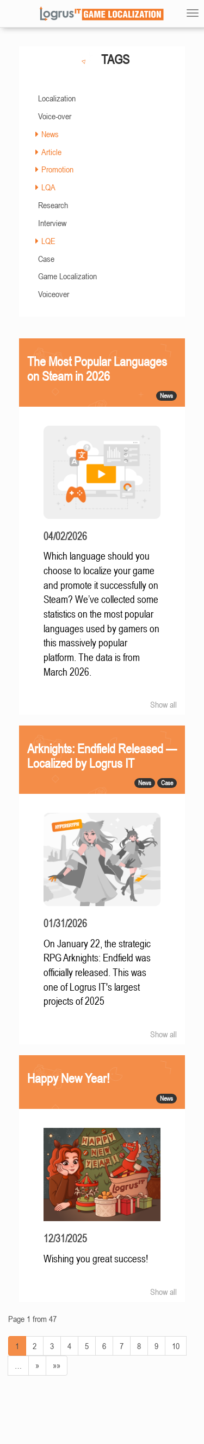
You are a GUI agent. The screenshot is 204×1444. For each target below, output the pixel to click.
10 (176, 1346)
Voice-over (54, 116)
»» (56, 1365)
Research (53, 205)
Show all (163, 704)
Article (51, 152)
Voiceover (53, 294)
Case (46, 259)
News (50, 134)
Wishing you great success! (96, 1259)
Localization (57, 98)
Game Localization (67, 276)
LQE (48, 241)
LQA (48, 187)
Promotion (57, 169)
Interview (52, 223)
